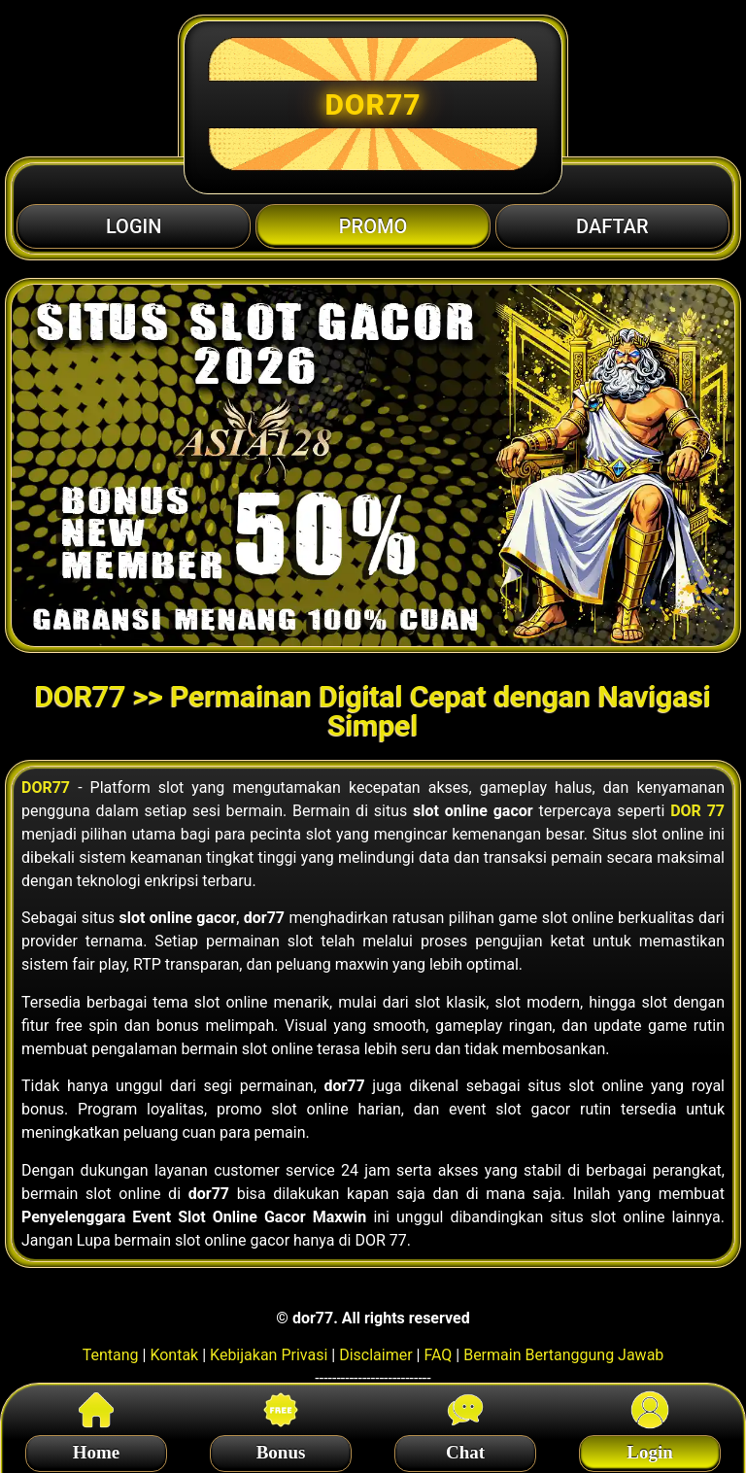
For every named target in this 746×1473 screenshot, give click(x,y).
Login (650, 1449)
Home (96, 1449)
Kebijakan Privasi (268, 1355)
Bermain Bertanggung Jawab (563, 1355)
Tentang (111, 1355)
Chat (465, 1449)
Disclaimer (375, 1355)
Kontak (174, 1355)
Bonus (281, 1449)
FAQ (438, 1355)
